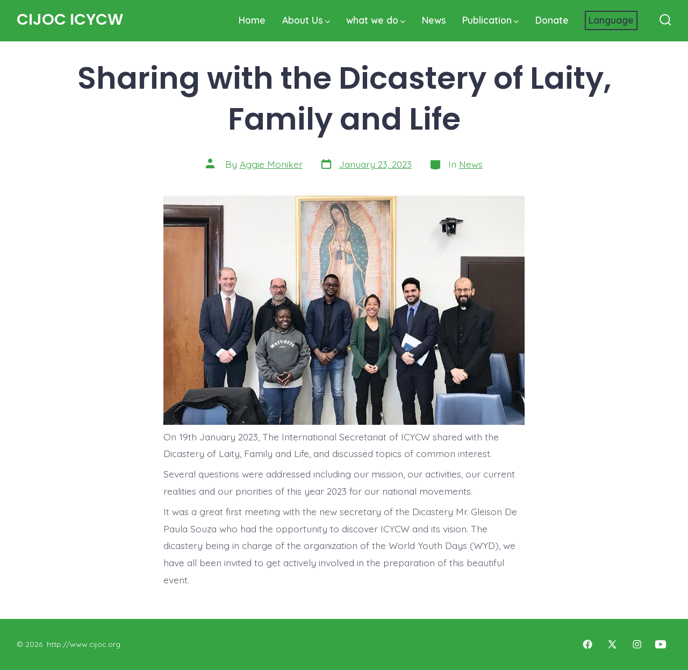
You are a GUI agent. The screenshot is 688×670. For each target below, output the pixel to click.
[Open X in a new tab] (612, 644)
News (434, 20)
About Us (306, 20)
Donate (552, 20)
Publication (490, 20)
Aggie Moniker (271, 164)
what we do (375, 20)
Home (252, 20)
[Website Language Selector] (611, 20)
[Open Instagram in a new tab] (637, 644)
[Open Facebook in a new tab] (587, 644)
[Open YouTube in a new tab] (660, 644)
